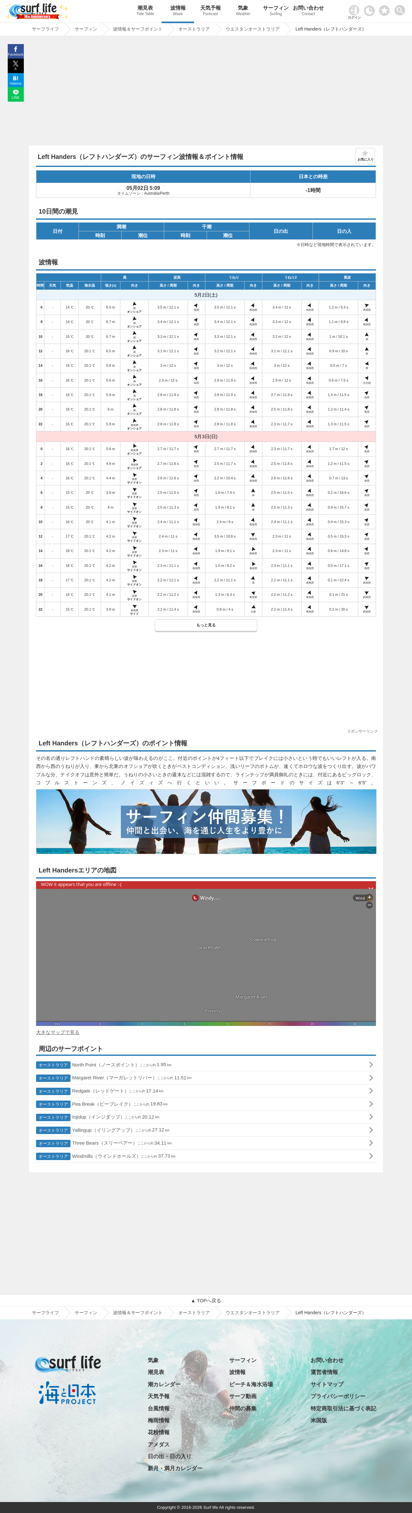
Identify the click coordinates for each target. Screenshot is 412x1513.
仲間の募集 (243, 1409)
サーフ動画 (243, 1396)
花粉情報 (159, 1432)
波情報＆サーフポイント (138, 1312)
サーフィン (275, 11)
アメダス (159, 1445)
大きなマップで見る (58, 1032)
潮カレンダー (164, 1384)
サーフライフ (45, 1312)
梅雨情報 (159, 1420)
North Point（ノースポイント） (104, 1065)
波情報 (178, 11)
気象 (243, 11)
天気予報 (210, 11)
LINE (15, 97)
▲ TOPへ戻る (206, 1300)
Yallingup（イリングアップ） (103, 1130)
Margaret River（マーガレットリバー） (114, 1078)
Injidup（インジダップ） (97, 1117)
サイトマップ (327, 1384)
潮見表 (145, 11)
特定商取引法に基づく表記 (343, 1409)
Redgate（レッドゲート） (100, 1091)
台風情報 (159, 1409)
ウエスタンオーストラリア (253, 1312)
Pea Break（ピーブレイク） (102, 1104)
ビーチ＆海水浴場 (251, 1384)
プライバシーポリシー (338, 1396)
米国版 (319, 1420)
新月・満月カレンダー (175, 1468)
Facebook (15, 54)
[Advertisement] (206, 92)
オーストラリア (194, 1312)
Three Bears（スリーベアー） (104, 1143)
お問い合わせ (308, 11)
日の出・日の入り (170, 1456)
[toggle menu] (401, 8)
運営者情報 (324, 1372)
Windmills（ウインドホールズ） (105, 1156)
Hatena (15, 83)
